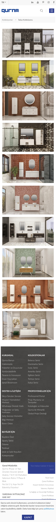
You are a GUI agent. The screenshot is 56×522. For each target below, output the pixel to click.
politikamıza (48, 509)
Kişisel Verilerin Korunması (43, 485)
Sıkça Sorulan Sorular (11, 396)
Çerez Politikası (48, 481)
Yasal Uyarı (49, 478)
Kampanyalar (8, 456)
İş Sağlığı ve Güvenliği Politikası (42, 492)
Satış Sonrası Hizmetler (12, 416)
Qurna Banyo (8, 360)
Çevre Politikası (48, 495)
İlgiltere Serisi (34, 375)
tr (3, 2)
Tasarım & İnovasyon (11, 375)
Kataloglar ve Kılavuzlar (38, 406)
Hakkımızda (7, 364)
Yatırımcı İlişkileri (47, 488)
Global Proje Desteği (37, 414)
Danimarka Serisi (35, 364)
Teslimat (5, 448)
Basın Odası (7, 424)
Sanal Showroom (9, 383)
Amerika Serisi (34, 372)
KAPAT (28, 517)
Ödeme (5, 444)
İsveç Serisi (33, 368)
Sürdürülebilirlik (9, 372)
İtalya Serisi (33, 383)
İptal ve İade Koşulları (11, 452)
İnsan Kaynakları (9, 379)
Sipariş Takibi (7, 441)
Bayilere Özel (8, 437)
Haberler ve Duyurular (12, 368)
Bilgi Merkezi (7, 420)
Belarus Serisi (34, 360)
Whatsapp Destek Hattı (12, 406)
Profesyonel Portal (36, 396)
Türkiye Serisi (34, 379)
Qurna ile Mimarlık (36, 410)
